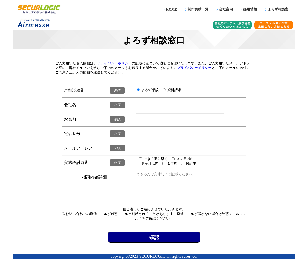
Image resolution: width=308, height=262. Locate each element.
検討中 (191, 163)
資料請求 (174, 90)
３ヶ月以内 (185, 159)
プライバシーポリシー (114, 63)
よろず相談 (150, 90)
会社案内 (226, 9)
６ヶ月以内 (149, 163)
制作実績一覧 (198, 9)
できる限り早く (155, 159)
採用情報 (250, 9)
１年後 (172, 163)
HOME (171, 9)
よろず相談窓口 (280, 9)
